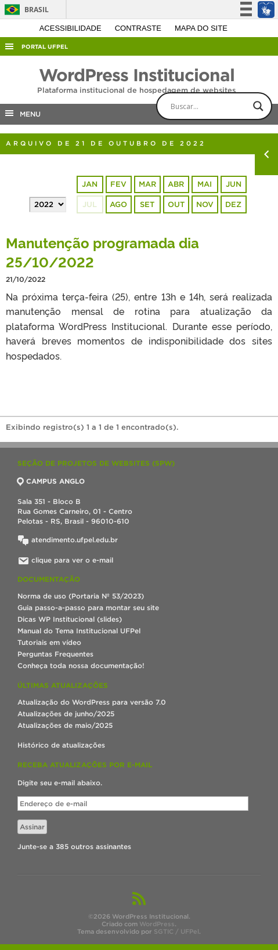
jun (233, 184)
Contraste (139, 28)
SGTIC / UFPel (176, 931)
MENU (22, 113)
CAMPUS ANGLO (51, 481)
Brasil (24, 9)
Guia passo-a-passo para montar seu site (88, 607)
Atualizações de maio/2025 (65, 725)
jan (90, 184)
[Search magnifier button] (258, 106)
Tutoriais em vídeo (49, 642)
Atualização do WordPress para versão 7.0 (91, 702)
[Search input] (224, 106)
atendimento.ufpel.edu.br (67, 539)
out (176, 204)
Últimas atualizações (62, 685)
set (147, 204)
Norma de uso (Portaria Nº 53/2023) (80, 596)
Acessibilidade (71, 28)
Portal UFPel (44, 46)
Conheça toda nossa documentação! (81, 665)
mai (204, 184)
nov (205, 204)
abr (176, 184)
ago (118, 204)
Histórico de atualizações (61, 745)
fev (118, 184)
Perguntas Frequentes (55, 654)
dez (233, 204)
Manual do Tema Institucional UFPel (78, 630)
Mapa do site (201, 28)
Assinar (32, 827)
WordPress (157, 923)
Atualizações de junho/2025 (65, 713)
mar (147, 184)
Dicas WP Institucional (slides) (69, 619)
